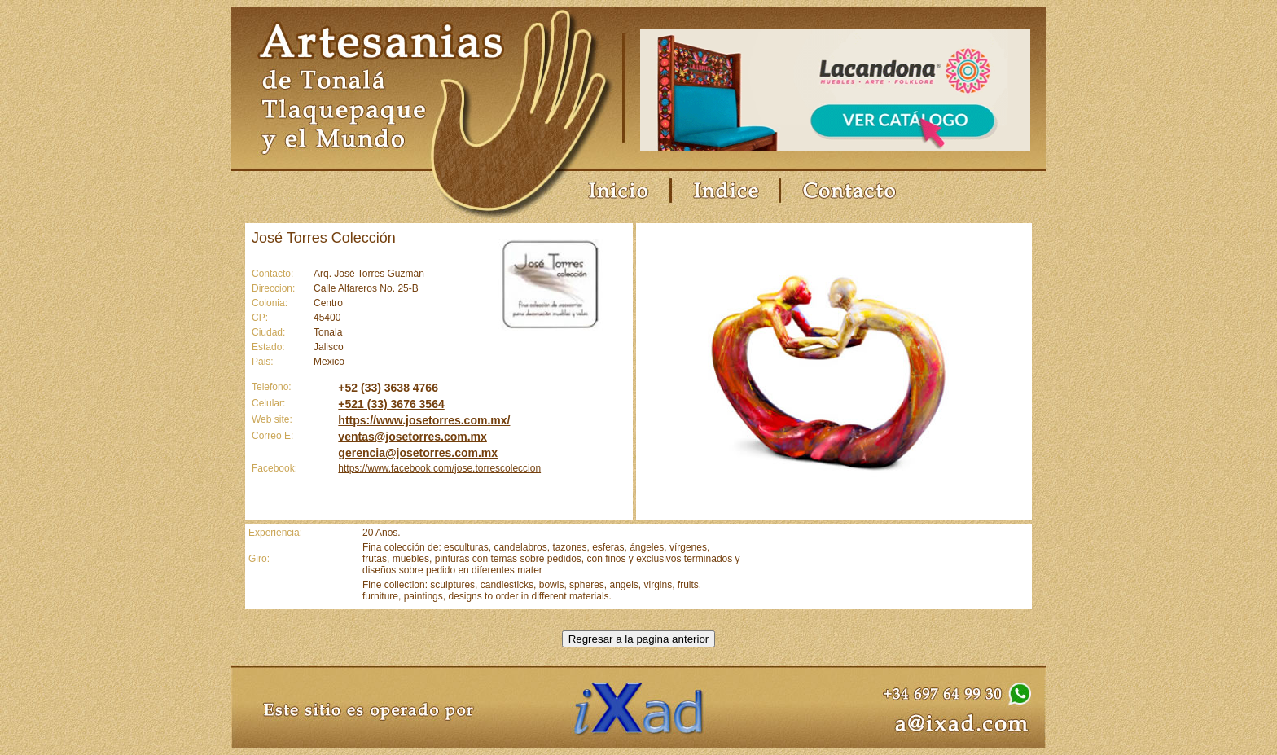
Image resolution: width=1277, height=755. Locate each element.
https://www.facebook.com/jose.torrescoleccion (439, 468)
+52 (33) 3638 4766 (388, 387)
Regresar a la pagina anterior (638, 639)
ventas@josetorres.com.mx (412, 436)
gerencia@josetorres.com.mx (418, 452)
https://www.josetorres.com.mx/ (424, 420)
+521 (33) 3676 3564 (391, 403)
